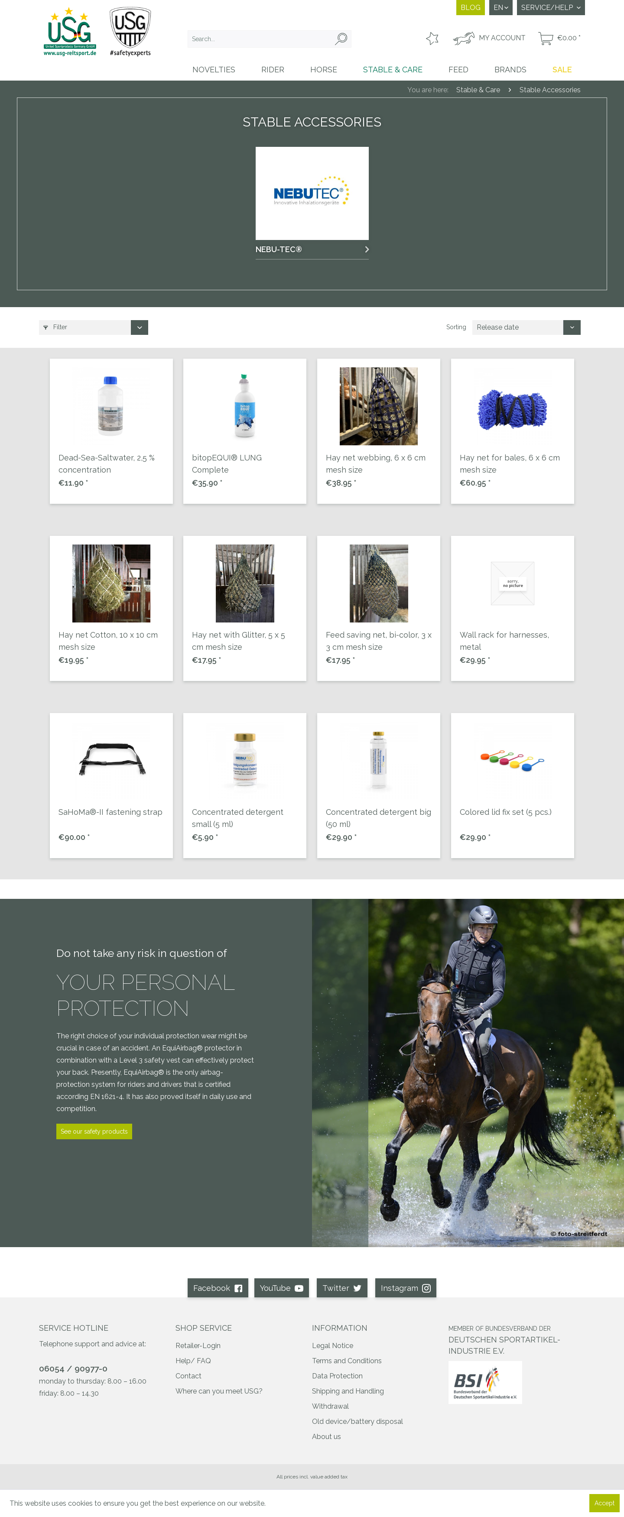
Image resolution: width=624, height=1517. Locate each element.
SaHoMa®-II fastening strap (110, 812)
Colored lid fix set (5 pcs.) (506, 812)
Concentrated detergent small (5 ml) (237, 818)
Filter (55, 327)
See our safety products (94, 1131)
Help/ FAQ (193, 1361)
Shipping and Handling (348, 1391)
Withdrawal (330, 1406)
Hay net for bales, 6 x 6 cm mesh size (510, 463)
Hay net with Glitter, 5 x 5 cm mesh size (238, 641)
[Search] (341, 39)
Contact (189, 1376)
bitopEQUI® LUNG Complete (227, 463)
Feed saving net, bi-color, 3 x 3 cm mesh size (379, 641)
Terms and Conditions (347, 1361)
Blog (471, 7)
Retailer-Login (198, 1346)
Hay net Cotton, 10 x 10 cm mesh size (108, 641)
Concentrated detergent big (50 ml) (378, 818)
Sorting (456, 327)
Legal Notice (332, 1346)
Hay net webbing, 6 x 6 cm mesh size (376, 463)
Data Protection (337, 1376)
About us (326, 1437)
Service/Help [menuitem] (548, 7)
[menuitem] (269, 39)
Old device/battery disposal (357, 1421)
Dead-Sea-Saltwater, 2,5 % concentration (106, 463)
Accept (604, 1503)
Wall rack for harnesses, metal (504, 641)
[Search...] (269, 39)
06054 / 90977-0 (73, 1368)
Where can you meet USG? (219, 1391)
